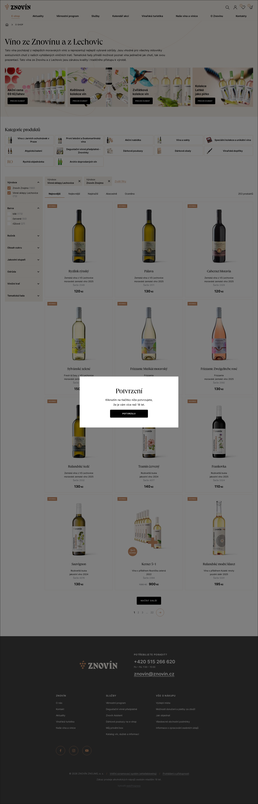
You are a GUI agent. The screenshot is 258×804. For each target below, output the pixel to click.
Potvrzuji (129, 413)
